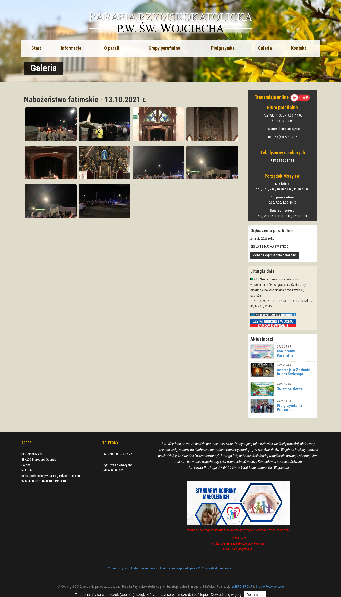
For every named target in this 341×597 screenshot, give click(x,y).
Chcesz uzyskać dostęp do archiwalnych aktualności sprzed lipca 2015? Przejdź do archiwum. (170, 568)
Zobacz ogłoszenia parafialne (275, 255)
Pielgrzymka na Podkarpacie (289, 407)
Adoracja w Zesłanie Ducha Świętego (293, 372)
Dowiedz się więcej (226, 595)
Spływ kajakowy (290, 388)
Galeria (265, 48)
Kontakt (298, 48)
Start (36, 48)
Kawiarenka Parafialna (286, 353)
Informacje (71, 48)
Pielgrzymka (223, 48)
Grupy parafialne (164, 48)
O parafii (112, 48)
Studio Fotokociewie (270, 587)
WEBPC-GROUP (242, 587)
